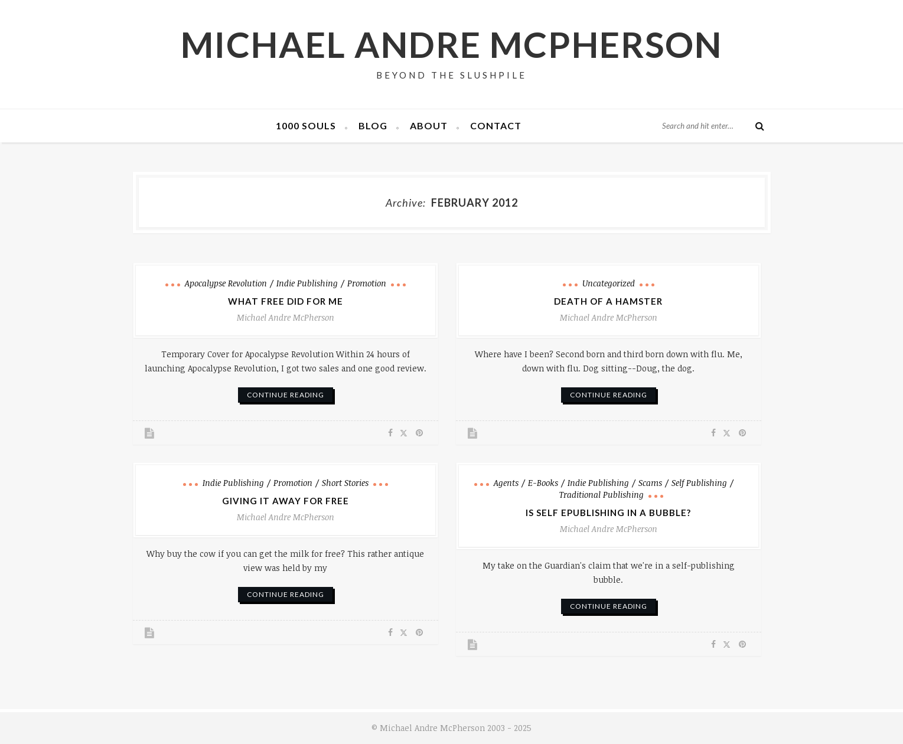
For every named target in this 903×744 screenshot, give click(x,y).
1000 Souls (306, 125)
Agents (506, 482)
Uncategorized (608, 283)
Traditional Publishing (601, 494)
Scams (650, 482)
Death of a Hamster (608, 301)
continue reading (285, 394)
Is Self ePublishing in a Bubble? (608, 512)
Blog (372, 125)
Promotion (366, 283)
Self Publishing (699, 482)
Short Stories (345, 482)
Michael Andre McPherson (451, 44)
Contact (495, 125)
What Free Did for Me (285, 301)
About (429, 125)
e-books (543, 482)
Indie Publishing (307, 283)
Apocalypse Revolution (226, 283)
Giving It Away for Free (285, 500)
